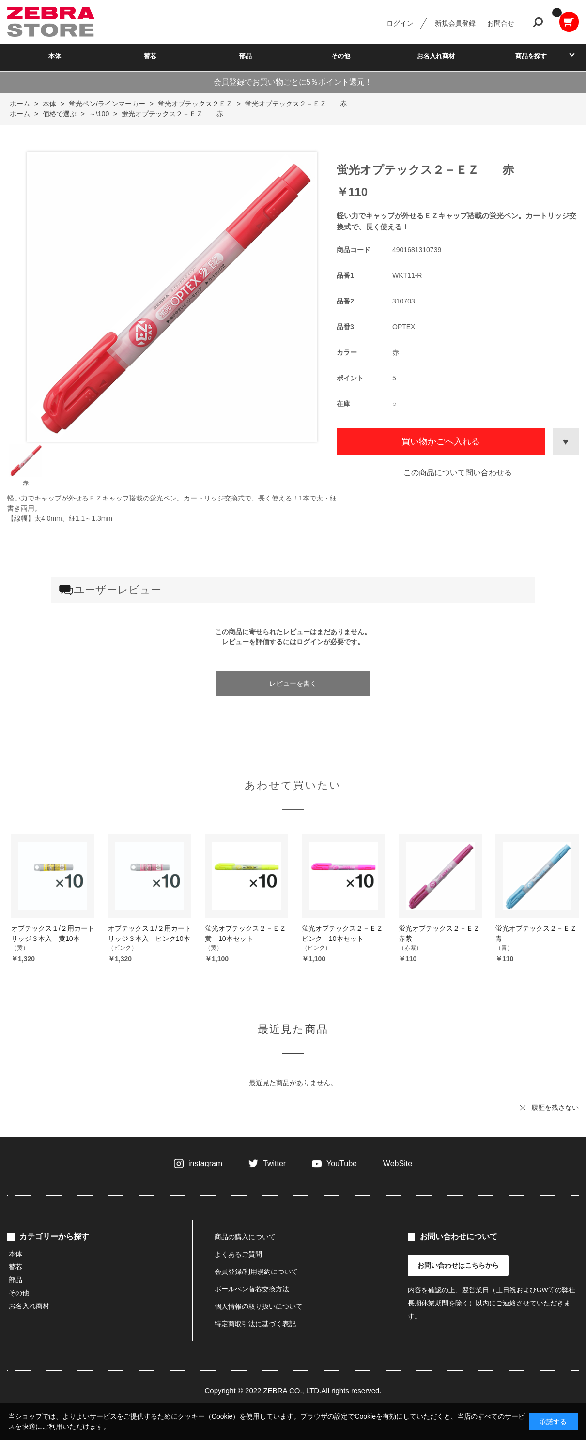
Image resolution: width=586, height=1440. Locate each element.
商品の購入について (245, 1237)
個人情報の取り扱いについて (259, 1306)
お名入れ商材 (436, 56)
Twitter (274, 1163)
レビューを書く (293, 683)
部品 (245, 56)
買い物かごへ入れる (440, 441)
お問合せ (500, 23)
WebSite (397, 1163)
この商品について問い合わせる (457, 473)
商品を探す (531, 56)
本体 (54, 56)
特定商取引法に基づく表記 (255, 1324)
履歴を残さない (555, 1107)
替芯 (150, 56)
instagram (205, 1163)
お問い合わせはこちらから (458, 1265)
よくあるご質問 (238, 1254)
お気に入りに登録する (566, 441)
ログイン (400, 23)
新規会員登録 (455, 23)
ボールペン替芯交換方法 (252, 1289)
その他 (340, 56)
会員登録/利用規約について (256, 1271)
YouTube (341, 1163)
